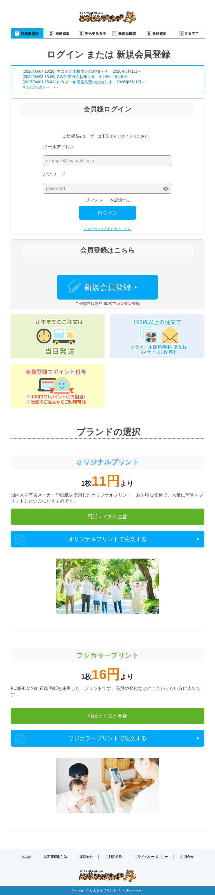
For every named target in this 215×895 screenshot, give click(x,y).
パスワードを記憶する (110, 200)
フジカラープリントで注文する (107, 738)
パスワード (54, 174)
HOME (26, 857)
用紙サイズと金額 (107, 516)
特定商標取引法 (55, 857)
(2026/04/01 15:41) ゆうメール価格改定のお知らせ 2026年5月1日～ (83, 82)
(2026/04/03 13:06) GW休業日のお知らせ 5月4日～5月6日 (74, 76)
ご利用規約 (113, 857)
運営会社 (86, 857)
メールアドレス (58, 146)
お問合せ (187, 857)
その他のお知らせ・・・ (40, 87)
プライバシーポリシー (151, 857)
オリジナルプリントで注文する (107, 539)
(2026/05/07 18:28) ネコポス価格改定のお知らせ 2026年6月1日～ (81, 71)
